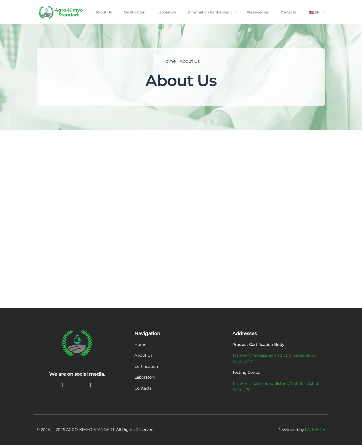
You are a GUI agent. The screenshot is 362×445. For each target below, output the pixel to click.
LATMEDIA (315, 429)
